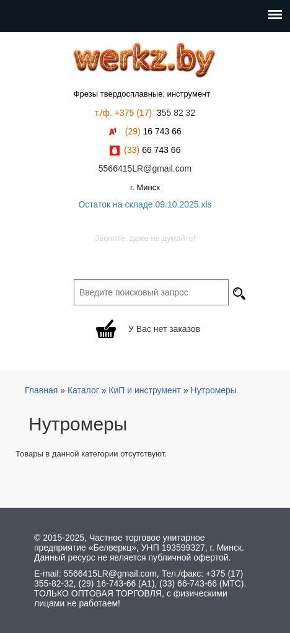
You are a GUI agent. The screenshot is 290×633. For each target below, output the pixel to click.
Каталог (83, 390)
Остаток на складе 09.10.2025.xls (144, 204)
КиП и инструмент (144, 390)
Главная (41, 390)
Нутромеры (214, 390)
